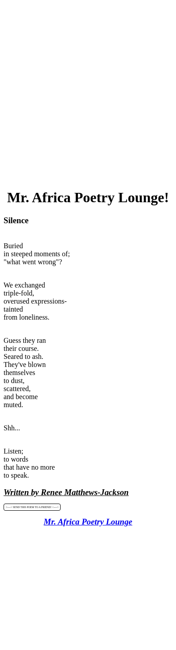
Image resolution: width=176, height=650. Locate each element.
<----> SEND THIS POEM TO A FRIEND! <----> (32, 507)
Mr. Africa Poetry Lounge (88, 521)
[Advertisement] (88, 92)
